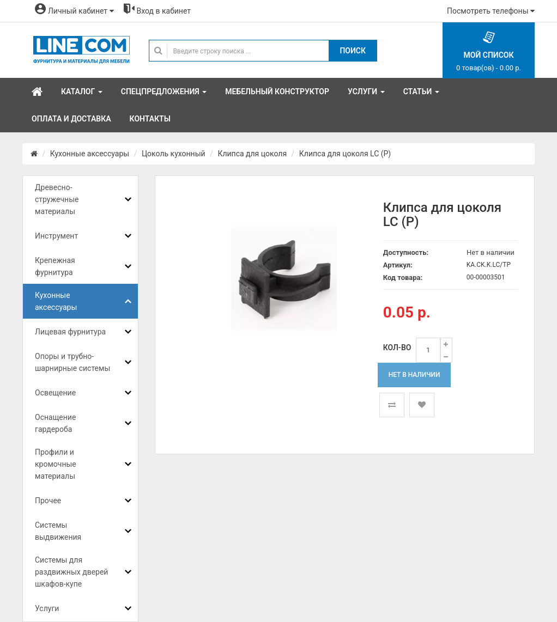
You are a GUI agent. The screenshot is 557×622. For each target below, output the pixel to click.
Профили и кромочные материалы (55, 464)
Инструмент (56, 235)
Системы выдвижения (58, 531)
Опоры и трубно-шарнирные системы (72, 362)
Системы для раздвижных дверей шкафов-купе (71, 572)
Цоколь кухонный (173, 153)
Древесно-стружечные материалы (56, 199)
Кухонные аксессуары (89, 153)
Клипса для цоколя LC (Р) (345, 153)
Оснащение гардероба (55, 423)
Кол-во (397, 347)
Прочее (48, 500)
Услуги (47, 608)
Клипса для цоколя (252, 153)
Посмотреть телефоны (491, 11)
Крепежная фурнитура (55, 266)
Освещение (55, 392)
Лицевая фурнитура (70, 331)
